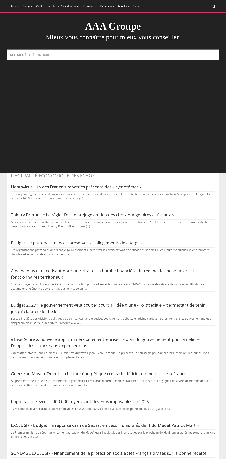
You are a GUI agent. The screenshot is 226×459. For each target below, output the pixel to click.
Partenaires (107, 6)
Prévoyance (90, 6)
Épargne (28, 6)
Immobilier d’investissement (63, 6)
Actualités (123, 6)
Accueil (15, 6)
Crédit (39, 6)
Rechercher (214, 6)
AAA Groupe (113, 26)
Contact (137, 6)
